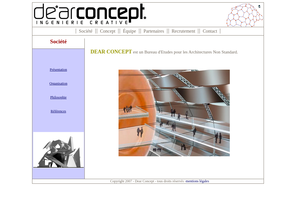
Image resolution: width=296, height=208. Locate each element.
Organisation (58, 83)
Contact (210, 31)
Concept (107, 31)
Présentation (58, 70)
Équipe (129, 31)
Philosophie (58, 97)
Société (85, 31)
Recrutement (183, 31)
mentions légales (197, 181)
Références (58, 111)
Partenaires (154, 31)
